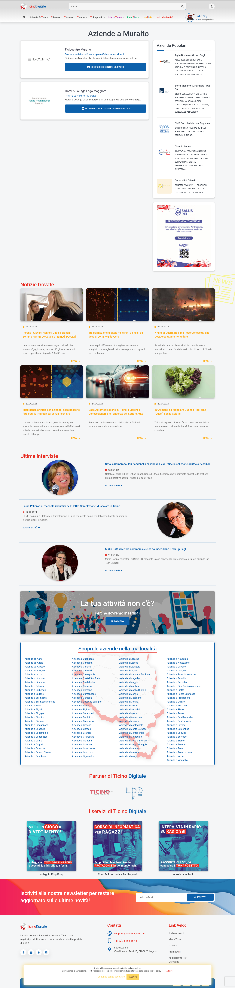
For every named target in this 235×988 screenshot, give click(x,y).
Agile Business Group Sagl (190, 55)
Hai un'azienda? (164, 17)
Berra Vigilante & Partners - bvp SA (192, 87)
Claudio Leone (183, 146)
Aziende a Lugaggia (129, 666)
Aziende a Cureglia (82, 697)
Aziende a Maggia (128, 682)
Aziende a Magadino (130, 678)
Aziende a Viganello (177, 760)
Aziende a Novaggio (177, 658)
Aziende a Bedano (34, 693)
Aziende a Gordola (81, 729)
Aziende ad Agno (34, 658)
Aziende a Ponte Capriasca (181, 693)
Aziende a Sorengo (177, 736)
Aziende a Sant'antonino (179, 721)
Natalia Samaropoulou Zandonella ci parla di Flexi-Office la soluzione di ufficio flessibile (157, 464)
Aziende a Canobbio (35, 756)
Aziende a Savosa (176, 725)
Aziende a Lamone (82, 744)
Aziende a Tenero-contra (179, 752)
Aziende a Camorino (35, 748)
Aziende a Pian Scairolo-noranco (184, 686)
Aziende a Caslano (82, 670)
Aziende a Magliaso (129, 686)
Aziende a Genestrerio (83, 713)
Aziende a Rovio (175, 713)
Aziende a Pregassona (178, 697)
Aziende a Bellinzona (36, 697)
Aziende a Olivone (176, 666)
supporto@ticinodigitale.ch (129, 933)
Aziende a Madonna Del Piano (135, 674)
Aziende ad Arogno (35, 670)
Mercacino (115, 17)
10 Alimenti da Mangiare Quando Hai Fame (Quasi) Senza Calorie (180, 411)
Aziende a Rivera (175, 709)
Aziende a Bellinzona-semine (40, 701)
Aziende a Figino (80, 709)
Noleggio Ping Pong (51, 874)
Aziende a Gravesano (83, 736)
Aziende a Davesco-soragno (86, 701)
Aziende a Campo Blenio (38, 752)
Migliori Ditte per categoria (177, 959)
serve (81, 17)
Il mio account (176, 933)
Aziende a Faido (80, 705)
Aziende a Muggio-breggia (133, 744)
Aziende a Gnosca (81, 725)
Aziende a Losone (128, 662)
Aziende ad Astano (35, 682)
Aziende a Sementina (178, 729)
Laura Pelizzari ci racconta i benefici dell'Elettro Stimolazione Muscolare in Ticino (71, 506)
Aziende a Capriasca (83, 658)
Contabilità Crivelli (185, 180)
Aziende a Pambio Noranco (181, 674)
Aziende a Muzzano (129, 752)
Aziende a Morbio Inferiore (133, 740)
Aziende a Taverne (176, 744)
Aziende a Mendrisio (130, 709)
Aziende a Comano (82, 690)
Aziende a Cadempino (36, 732)
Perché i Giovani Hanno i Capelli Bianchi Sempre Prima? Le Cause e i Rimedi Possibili (49, 334)
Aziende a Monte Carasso (133, 729)
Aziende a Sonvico (176, 732)
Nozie (148, 17)
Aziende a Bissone (34, 721)
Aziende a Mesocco (129, 713)
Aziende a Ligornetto (83, 756)
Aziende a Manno (128, 693)
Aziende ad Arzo (33, 674)
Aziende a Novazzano (178, 662)
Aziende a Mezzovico (130, 717)
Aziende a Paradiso (177, 678)
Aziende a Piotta (175, 690)
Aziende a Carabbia (82, 662)
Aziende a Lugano (128, 670)
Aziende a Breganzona (36, 725)
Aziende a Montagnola (131, 725)
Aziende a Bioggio (34, 713)
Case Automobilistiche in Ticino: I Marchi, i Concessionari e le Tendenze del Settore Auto (116, 411)
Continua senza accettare (111, 976)
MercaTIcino (175, 939)
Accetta (133, 976)
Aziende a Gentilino (82, 717)
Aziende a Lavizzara (82, 752)
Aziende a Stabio (175, 740)
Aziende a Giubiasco (83, 721)
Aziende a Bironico (34, 717)
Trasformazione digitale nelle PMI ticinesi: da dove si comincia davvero (116, 334)
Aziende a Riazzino (177, 705)
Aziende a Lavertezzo (83, 748)
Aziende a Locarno (129, 658)
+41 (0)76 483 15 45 (125, 940)
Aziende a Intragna (82, 740)
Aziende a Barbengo (35, 690)
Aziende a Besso (33, 705)
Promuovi (175, 951)
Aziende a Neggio (128, 756)
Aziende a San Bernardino (180, 717)
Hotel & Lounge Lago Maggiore (85, 91)
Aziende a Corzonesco (84, 693)
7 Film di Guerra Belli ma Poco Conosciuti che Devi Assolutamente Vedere (182, 334)
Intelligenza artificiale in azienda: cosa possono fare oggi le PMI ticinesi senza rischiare (51, 411)
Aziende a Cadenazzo (36, 736)
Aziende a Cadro (33, 740)
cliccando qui (167, 971)
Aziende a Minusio (129, 721)
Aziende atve (38, 17)
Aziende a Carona (81, 666)
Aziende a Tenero (176, 748)
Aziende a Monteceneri (131, 732)
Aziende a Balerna (34, 686)
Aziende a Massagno (130, 697)
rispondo (96, 17)
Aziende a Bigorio (34, 709)
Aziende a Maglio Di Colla (132, 690)
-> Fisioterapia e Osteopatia (90, 54)
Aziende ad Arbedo (35, 666)
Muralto (121, 54)
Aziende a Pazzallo (177, 682)
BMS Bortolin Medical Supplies (192, 123)
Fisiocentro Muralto (78, 49)
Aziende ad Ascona (35, 678)
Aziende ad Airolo (34, 662)
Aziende (173, 945)
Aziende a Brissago (35, 729)
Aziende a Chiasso (82, 686)
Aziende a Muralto (129, 748)
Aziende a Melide (128, 705)
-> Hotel (75, 95)
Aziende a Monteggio (130, 736)
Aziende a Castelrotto (83, 682)
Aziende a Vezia (175, 756)
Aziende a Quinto (176, 701)
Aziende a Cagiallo (34, 744)
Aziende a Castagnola (83, 674)
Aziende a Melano (128, 701)
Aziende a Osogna (176, 670)
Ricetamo (133, 17)
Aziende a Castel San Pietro (86, 678)
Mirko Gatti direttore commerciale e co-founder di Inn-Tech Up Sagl (145, 549)
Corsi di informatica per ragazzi (117, 874)
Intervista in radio (183, 874)
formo (68, 17)
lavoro (55, 17)
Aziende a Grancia (81, 732)
